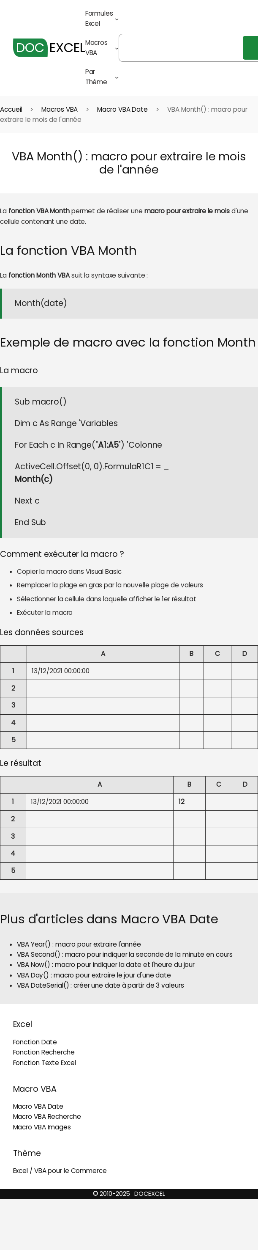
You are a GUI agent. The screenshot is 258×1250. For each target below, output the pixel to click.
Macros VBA (59, 109)
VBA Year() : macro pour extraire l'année (79, 944)
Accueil (11, 109)
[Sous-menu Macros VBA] (117, 48)
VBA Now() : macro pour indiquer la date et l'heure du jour (106, 964)
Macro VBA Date (122, 109)
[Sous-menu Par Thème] (117, 77)
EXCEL (49, 48)
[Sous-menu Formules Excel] (117, 19)
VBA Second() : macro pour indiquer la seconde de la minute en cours (125, 954)
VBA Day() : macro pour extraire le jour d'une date (94, 975)
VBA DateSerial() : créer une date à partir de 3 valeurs (100, 985)
